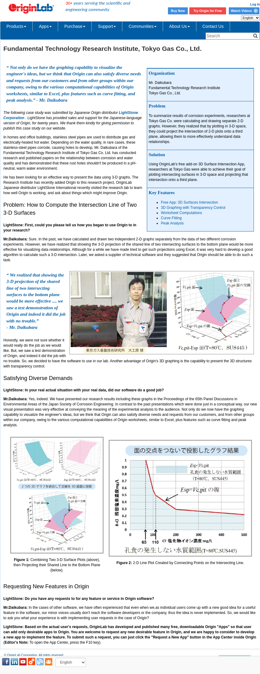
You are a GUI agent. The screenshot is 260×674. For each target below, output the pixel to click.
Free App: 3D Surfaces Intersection (189, 202)
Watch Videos (244, 11)
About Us (179, 26)
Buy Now (178, 11)
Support (107, 26)
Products (16, 26)
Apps (45, 26)
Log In (255, 4)
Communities (142, 26)
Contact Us (213, 26)
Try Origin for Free (208, 11)
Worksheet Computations (181, 213)
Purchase (74, 26)
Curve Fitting (171, 218)
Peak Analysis (172, 223)
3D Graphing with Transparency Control (193, 207)
